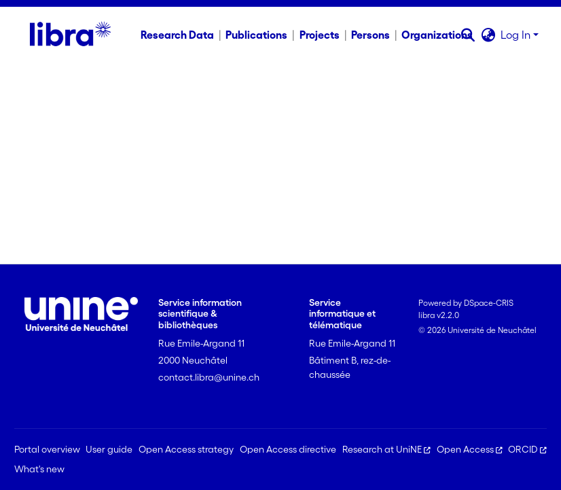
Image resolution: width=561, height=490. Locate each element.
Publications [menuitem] (256, 35)
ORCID (527, 449)
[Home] (70, 35)
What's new (39, 468)
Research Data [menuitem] (177, 35)
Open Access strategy (186, 449)
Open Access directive (288, 449)
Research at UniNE (386, 449)
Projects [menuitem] (320, 35)
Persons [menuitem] (370, 35)
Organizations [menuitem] (437, 35)
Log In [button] (517, 35)
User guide (109, 449)
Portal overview (47, 449)
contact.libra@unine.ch (208, 377)
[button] (467, 35)
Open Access (470, 449)
